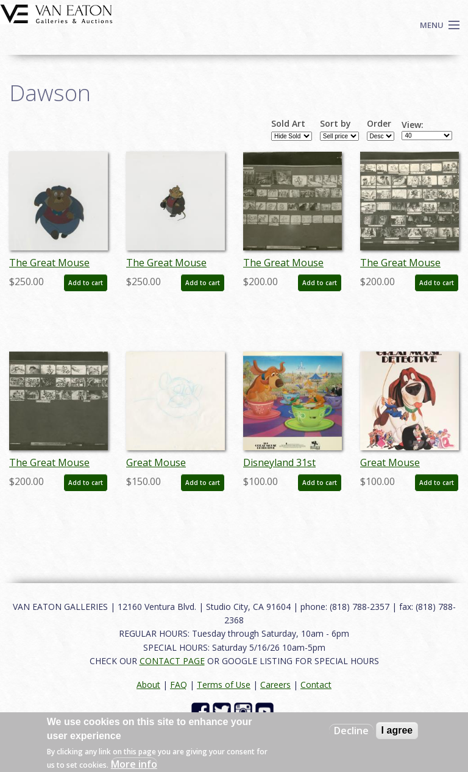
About (148, 684)
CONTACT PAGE (172, 661)
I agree (397, 730)
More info (134, 764)
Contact (316, 684)
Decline (351, 730)
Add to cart (85, 282)
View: (413, 125)
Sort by (335, 123)
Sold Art (288, 123)
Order (379, 123)
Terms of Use (223, 684)
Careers (275, 684)
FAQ (178, 684)
